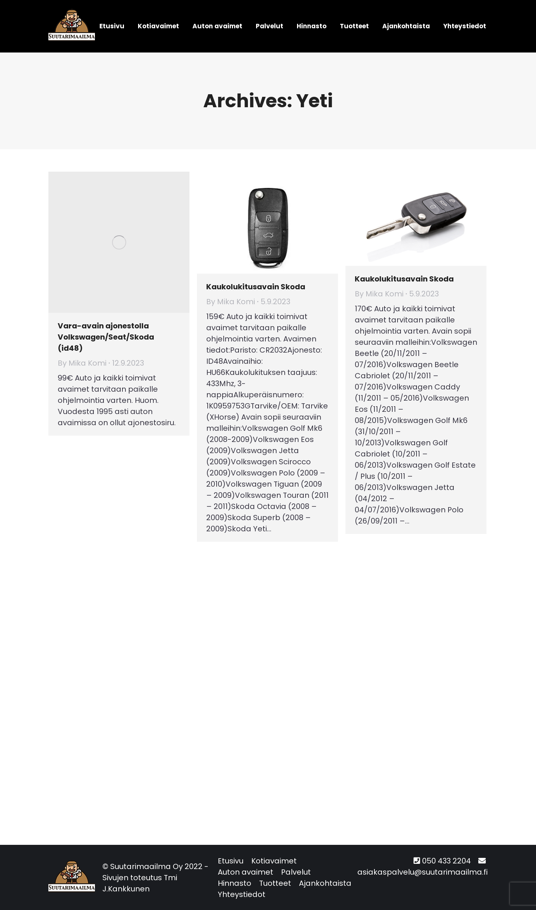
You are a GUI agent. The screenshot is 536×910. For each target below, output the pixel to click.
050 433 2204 (446, 861)
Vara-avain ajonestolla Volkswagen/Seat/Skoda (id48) (106, 337)
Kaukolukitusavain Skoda (255, 286)
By (82, 363)
